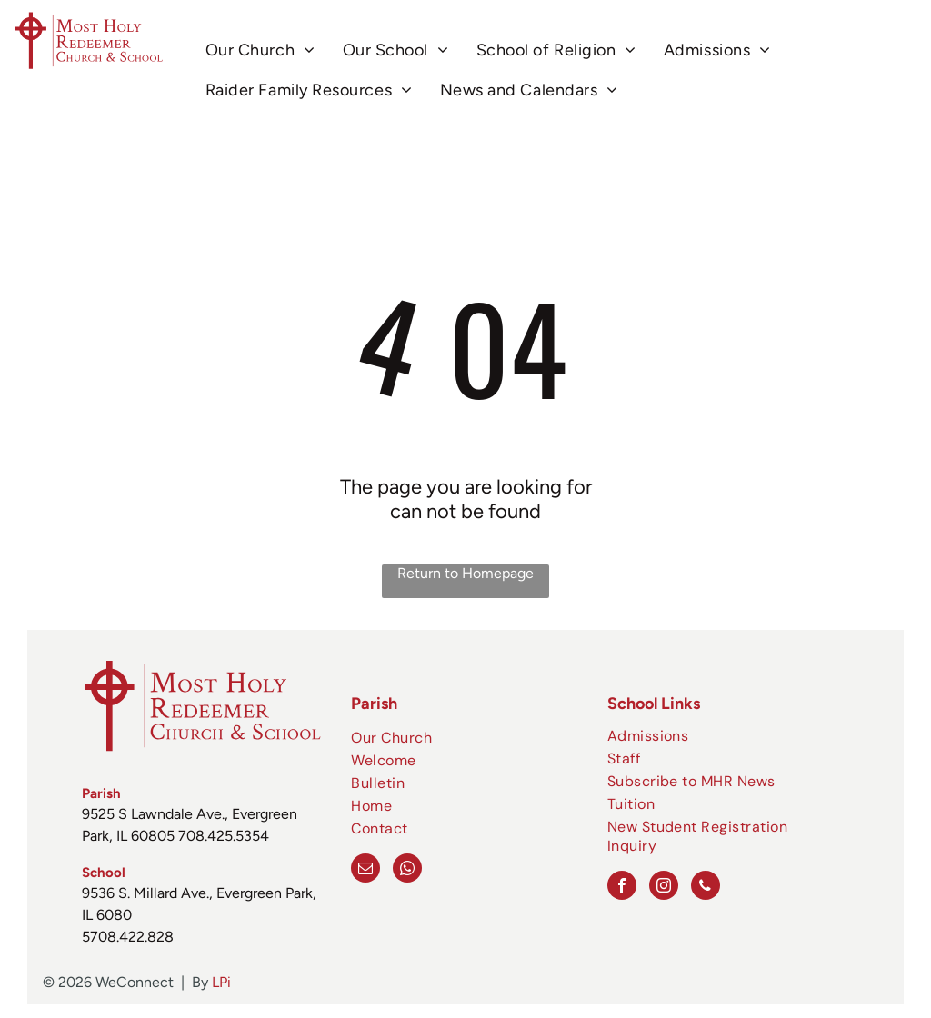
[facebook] (621, 887)
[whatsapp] (407, 870)
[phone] (705, 887)
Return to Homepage (465, 573)
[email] (365, 870)
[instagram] (663, 887)
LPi (221, 982)
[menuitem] (260, 50)
